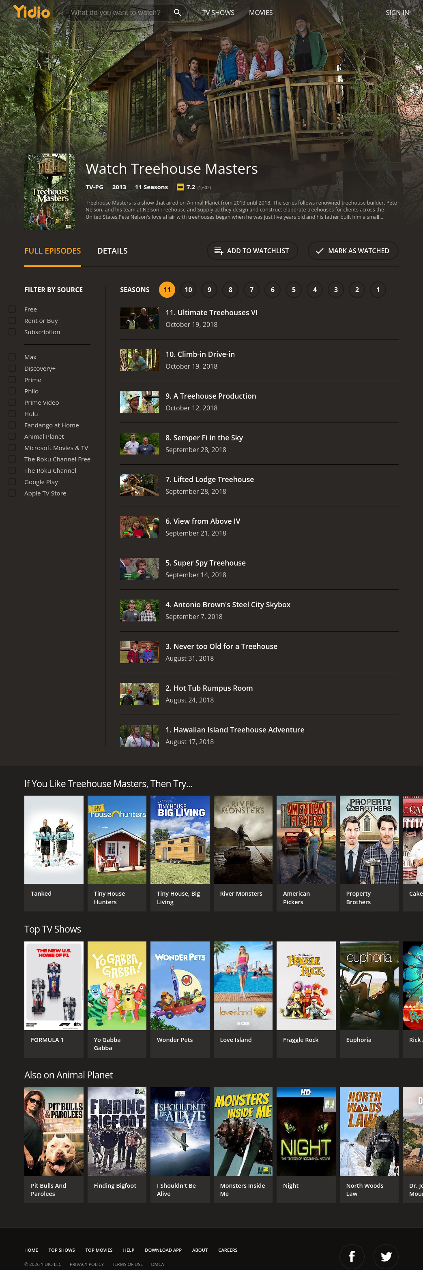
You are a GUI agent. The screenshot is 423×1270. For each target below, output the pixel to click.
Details (112, 250)
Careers (227, 1250)
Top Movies (99, 1250)
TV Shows (218, 12)
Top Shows (62, 1250)
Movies (261, 12)
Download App (163, 1250)
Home (31, 1250)
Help (129, 1250)
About (200, 1250)
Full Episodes (52, 250)
